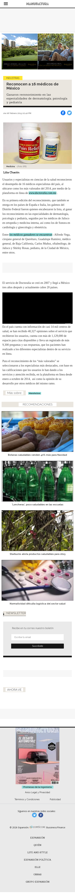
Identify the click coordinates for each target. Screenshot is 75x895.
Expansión (37, 837)
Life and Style (37, 852)
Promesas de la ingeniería (37, 787)
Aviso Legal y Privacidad (37, 792)
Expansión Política (37, 859)
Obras (37, 874)
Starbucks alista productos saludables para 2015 (37, 554)
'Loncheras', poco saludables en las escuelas (37, 504)
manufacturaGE (34, 815)
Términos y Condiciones (27, 799)
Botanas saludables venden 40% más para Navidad (37, 454)
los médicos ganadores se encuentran (30, 234)
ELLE (37, 867)
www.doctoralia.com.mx (42, 193)
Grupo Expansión (38, 881)
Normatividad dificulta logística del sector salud (37, 603)
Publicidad (55, 799)
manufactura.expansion (40, 815)
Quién (37, 845)
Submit (37, 646)
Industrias (12, 78)
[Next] (69, 51)
